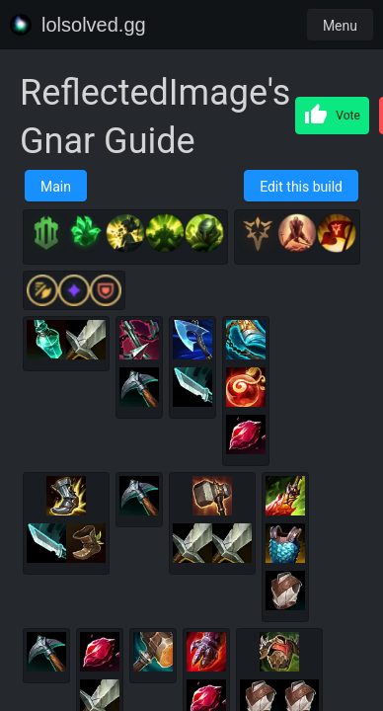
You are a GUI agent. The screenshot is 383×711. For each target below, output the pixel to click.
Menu (340, 26)
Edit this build (301, 187)
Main (55, 187)
